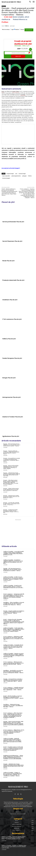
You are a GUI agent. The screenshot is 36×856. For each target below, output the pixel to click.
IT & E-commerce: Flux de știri (12, 319)
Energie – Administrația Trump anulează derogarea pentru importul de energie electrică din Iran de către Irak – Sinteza (13, 765)
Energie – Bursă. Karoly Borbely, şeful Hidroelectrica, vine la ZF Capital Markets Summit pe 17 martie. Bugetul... (11, 467)
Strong (22, 29)
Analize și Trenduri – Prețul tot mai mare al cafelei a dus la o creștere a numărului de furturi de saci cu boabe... (13, 586)
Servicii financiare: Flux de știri (12, 241)
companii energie (10, 173)
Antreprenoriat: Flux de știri (11, 397)
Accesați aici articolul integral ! (11, 168)
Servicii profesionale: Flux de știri (13, 222)
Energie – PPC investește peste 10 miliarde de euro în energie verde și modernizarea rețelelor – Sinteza (11, 444)
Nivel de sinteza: (6, 29)
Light (12, 29)
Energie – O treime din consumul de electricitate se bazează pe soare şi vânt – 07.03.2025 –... (11, 503)
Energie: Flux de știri (9, 378)
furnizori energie (22, 173)
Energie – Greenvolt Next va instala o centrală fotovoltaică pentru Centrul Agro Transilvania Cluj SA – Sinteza (11, 460)
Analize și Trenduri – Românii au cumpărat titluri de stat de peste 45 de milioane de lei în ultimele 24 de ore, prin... (13, 561)
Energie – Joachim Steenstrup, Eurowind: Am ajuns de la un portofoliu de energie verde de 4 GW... (10, 511)
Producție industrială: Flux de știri (13, 280)
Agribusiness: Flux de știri (10, 436)
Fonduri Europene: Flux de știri (12, 358)
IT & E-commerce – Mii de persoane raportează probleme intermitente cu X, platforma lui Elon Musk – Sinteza (13, 663)
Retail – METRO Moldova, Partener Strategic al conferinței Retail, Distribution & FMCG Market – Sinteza (13, 697)
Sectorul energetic (6, 178)
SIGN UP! (18, 56)
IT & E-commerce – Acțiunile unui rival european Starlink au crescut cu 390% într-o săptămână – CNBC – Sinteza (13, 688)
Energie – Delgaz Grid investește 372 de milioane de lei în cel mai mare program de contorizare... (11, 489)
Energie (4, 6)
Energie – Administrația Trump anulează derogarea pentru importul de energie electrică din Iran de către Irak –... (11, 474)
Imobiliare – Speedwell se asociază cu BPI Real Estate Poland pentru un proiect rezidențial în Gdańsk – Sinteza (13, 671)
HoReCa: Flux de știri (9, 339)
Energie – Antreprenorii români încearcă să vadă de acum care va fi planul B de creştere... (11, 496)
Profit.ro (7, 26)
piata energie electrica (16, 175)
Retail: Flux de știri (8, 261)
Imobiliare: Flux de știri (9, 300)
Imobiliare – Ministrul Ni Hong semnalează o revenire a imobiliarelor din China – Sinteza (13, 705)
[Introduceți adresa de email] (18, 53)
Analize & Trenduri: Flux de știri (12, 417)
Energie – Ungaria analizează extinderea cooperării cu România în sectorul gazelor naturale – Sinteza (11, 452)
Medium (17, 29)
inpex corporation (6, 175)
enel (16, 173)
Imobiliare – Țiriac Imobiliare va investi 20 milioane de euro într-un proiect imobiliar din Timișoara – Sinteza (13, 603)
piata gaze (24, 175)
